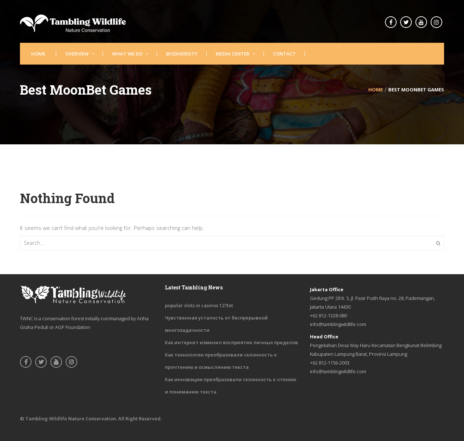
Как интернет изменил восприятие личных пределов (231, 342)
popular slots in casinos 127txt (199, 305)
